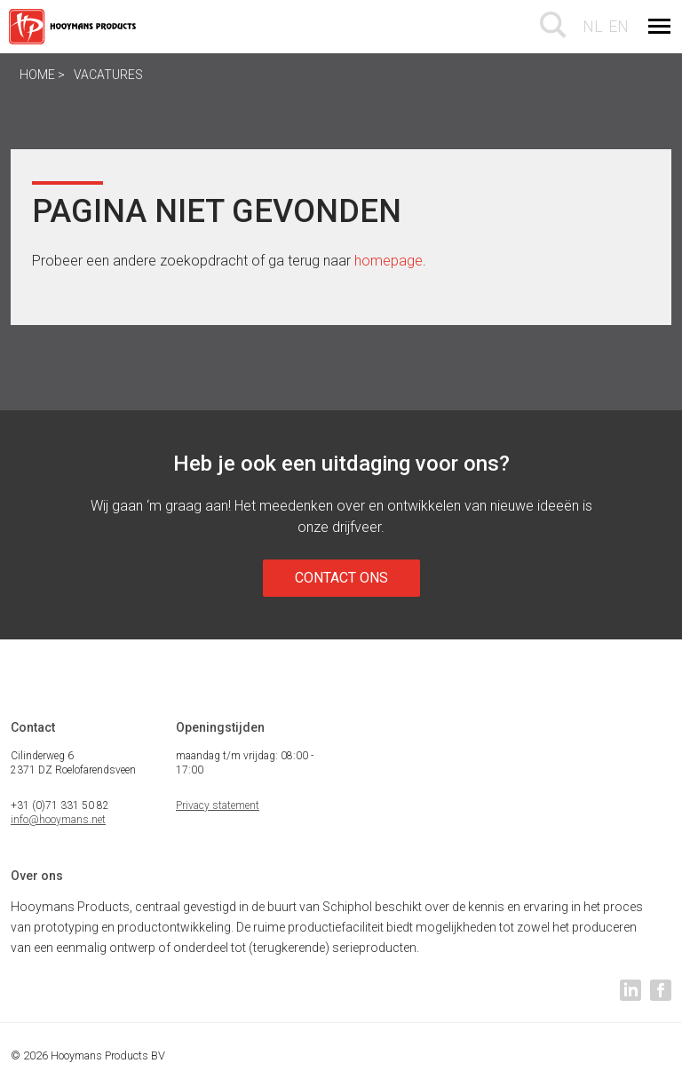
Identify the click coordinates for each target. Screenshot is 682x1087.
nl (593, 26)
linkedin (630, 990)
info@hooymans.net (58, 819)
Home (37, 74)
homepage (388, 260)
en (618, 26)
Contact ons (341, 577)
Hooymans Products (74, 26)
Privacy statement (217, 805)
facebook (660, 990)
